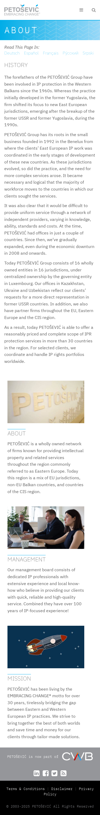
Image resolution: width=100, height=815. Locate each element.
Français (50, 53)
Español (31, 53)
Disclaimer (62, 789)
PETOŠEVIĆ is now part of (50, 756)
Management (26, 559)
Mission (19, 678)
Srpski (88, 53)
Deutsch (12, 53)
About (16, 433)
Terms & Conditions (26, 789)
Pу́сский (70, 53)
